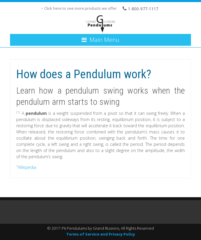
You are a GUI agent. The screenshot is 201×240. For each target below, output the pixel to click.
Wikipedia (27, 167)
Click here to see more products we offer (80, 8)
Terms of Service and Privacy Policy (100, 234)
